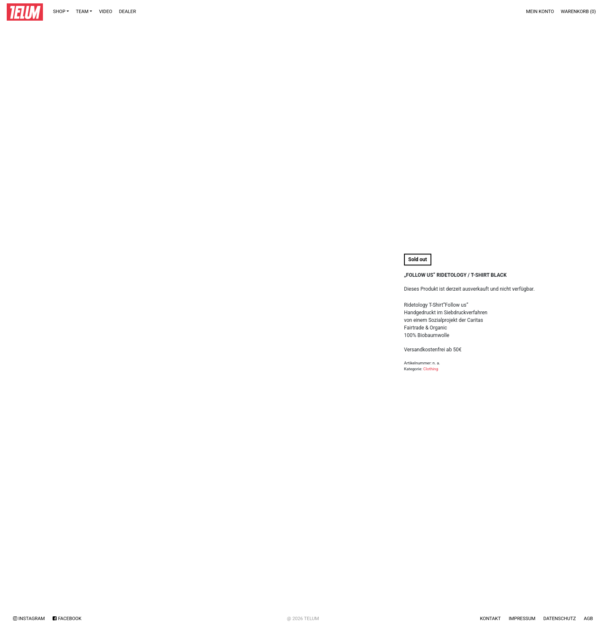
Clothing (431, 369)
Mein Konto (540, 11)
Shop (59, 11)
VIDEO (105, 11)
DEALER (127, 11)
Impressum (522, 618)
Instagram (29, 618)
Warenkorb (578, 11)
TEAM (82, 11)
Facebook (67, 618)
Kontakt (490, 618)
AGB (588, 618)
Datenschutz (559, 618)
